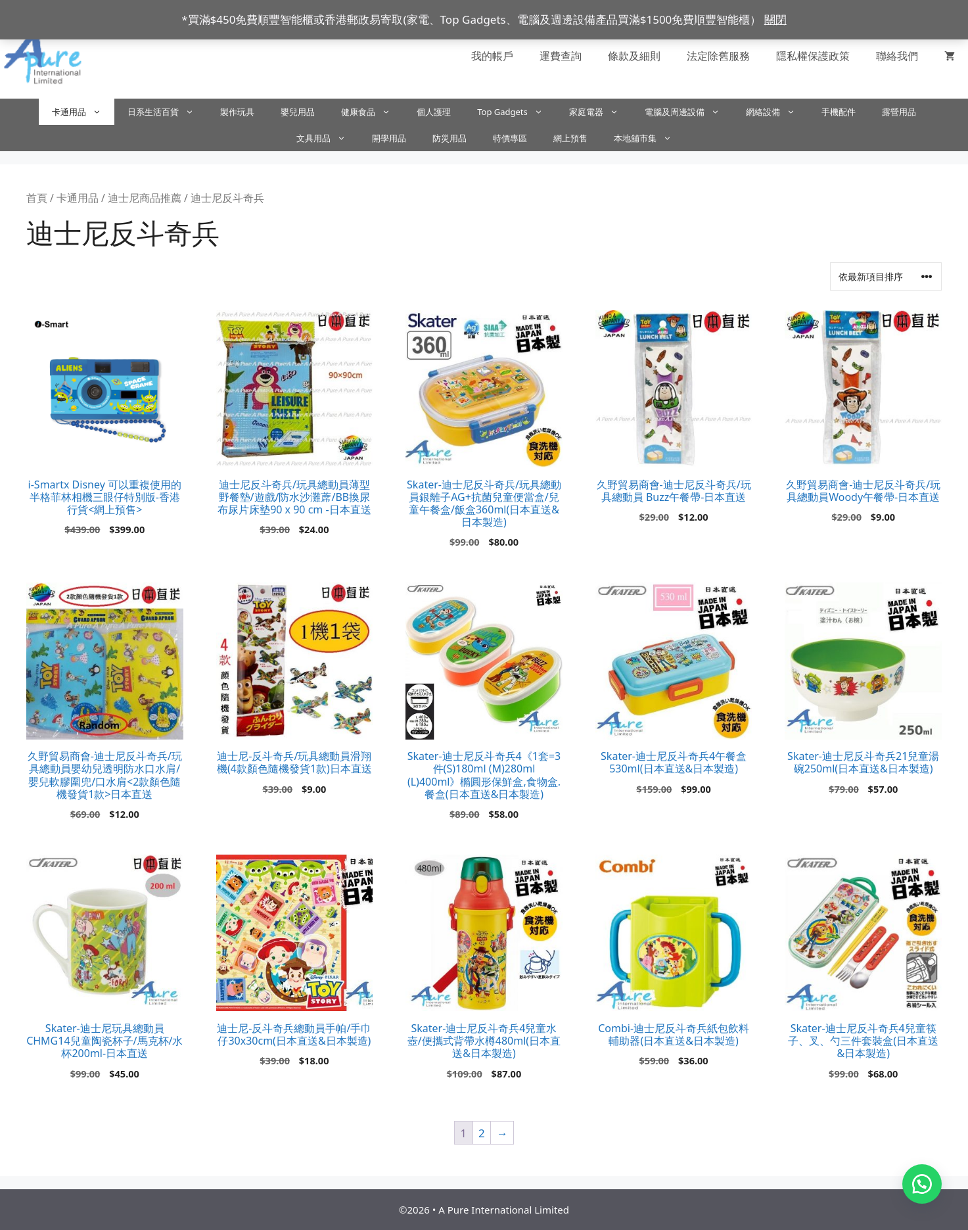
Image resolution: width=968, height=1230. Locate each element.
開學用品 (389, 138)
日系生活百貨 (167, 112)
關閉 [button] (775, 19)
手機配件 (838, 112)
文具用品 (327, 138)
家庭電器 (600, 112)
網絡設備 (777, 112)
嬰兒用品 (298, 112)
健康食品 (372, 112)
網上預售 (570, 138)
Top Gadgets (516, 112)
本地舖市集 (649, 138)
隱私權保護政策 (813, 56)
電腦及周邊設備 (689, 112)
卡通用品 (83, 112)
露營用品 (899, 112)
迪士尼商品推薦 (144, 198)
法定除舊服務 (718, 56)
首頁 (36, 198)
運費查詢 (561, 56)
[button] (922, 1184)
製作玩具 (237, 112)
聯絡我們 (897, 56)
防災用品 (449, 138)
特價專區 (510, 138)
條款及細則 (634, 56)
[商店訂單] (886, 276)
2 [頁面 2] (481, 1133)
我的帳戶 (492, 56)
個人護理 (434, 112)
